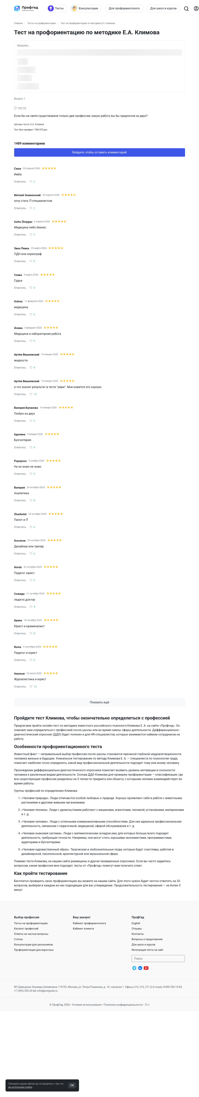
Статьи (18, 939)
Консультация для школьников (33, 944)
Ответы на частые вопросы (31, 934)
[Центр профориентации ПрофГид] (26, 8)
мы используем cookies (20, 1087)
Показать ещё (99, 702)
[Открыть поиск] (186, 8)
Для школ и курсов (143, 944)
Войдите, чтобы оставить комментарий (99, 152)
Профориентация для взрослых (34, 950)
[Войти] (196, 8)
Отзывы (137, 928)
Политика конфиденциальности (123, 1004)
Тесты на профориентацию (41, 23)
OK (72, 1085)
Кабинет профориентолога (89, 923)
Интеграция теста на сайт (147, 950)
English (136, 923)
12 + (147, 1004)
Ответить (20, 181)
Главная (18, 23)
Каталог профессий (26, 928)
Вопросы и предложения (147, 939)
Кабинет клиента (83, 928)
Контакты (138, 934)
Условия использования (87, 1004)
